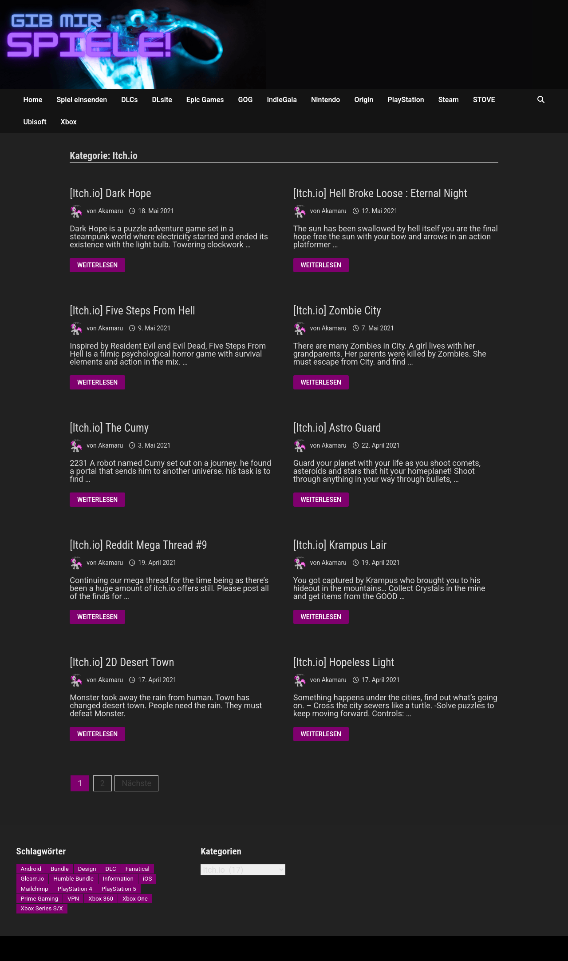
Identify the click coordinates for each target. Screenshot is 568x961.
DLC (111, 869)
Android (31, 869)
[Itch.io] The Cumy (109, 427)
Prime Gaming (39, 898)
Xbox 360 (100, 898)
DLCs (129, 99)
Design (87, 869)
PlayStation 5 (119, 889)
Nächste (136, 783)
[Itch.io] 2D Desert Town (122, 662)
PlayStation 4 (75, 889)
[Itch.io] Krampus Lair (340, 545)
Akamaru (110, 210)
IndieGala (282, 99)
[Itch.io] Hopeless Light (343, 662)
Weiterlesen (97, 266)
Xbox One (135, 898)
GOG (245, 99)
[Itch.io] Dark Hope (110, 193)
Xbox (69, 122)
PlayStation (406, 99)
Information (118, 878)
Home (33, 99)
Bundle (60, 869)
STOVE (484, 99)
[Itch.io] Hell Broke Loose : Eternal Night (380, 193)
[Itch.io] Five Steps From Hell (132, 310)
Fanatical (138, 869)
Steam (448, 99)
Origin (363, 99)
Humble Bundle (73, 878)
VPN (73, 898)
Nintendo (325, 99)
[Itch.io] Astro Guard (337, 427)
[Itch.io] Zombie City (337, 310)
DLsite (162, 99)
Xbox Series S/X (42, 908)
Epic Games (205, 99)
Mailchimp (34, 889)
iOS (147, 878)
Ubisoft (35, 122)
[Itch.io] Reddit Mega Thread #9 (138, 545)
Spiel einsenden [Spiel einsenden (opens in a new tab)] (81, 99)
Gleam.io (32, 878)
